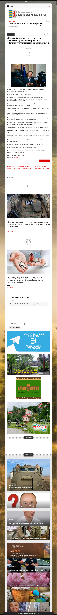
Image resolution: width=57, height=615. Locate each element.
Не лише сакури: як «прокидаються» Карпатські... (27, 585)
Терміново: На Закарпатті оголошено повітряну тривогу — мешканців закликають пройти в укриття (27, 24)
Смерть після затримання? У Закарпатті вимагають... (28, 506)
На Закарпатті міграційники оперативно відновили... (28, 538)
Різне (10, 611)
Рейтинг (47, 34)
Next (49, 21)
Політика (16, 157)
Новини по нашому (12, 566)
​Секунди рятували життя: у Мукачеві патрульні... (26, 570)
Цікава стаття (44, 160)
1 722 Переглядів (37, 34)
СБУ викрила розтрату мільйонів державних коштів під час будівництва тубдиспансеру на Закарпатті (28, 224)
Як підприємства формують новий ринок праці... (26, 523)
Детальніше (10, 231)
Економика (11, 519)
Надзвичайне (11, 551)
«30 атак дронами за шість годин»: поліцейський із (21, 487)
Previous (47, 21)
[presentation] (11, 304)
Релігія (10, 596)
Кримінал (11, 534)
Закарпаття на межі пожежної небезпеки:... (24, 555)
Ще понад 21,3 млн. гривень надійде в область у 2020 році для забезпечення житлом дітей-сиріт (25, 280)
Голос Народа (11, 502)
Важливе (10, 581)
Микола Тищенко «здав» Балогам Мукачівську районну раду (42, 168)
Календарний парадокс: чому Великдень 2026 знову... (28, 600)
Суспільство (12, 485)
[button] (10, 304)
